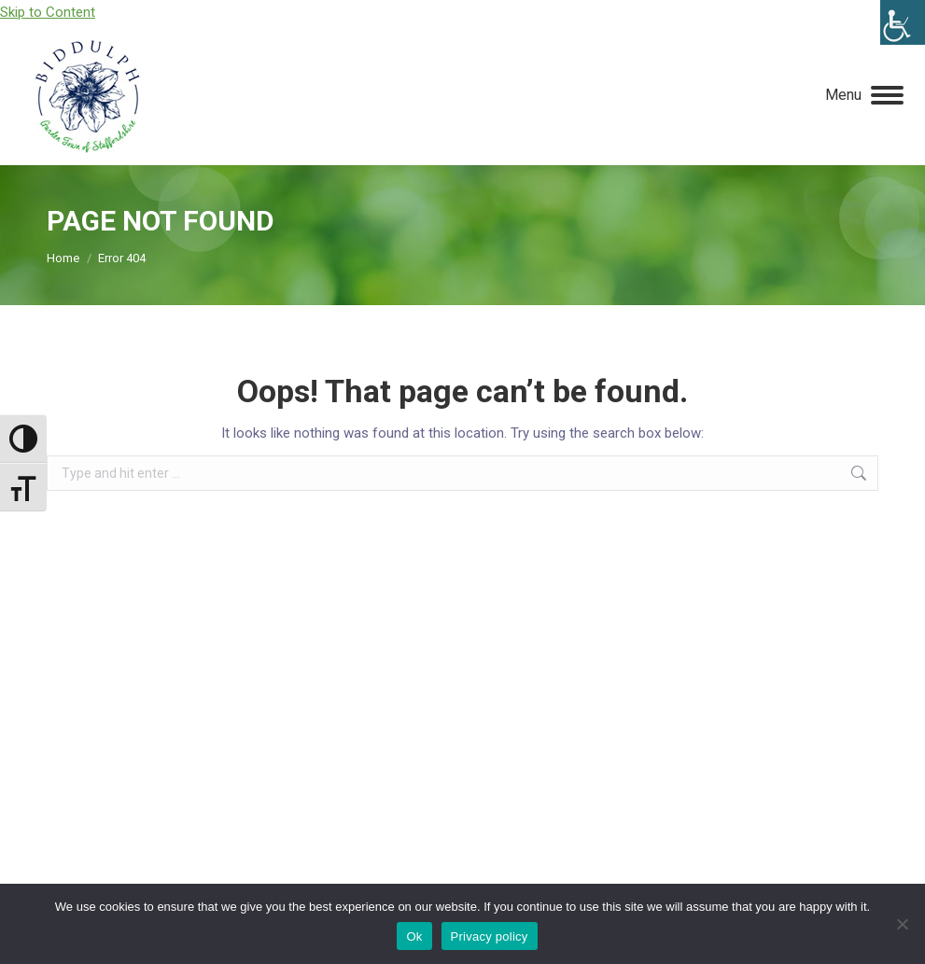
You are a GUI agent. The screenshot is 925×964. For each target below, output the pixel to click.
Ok (414, 936)
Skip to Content (47, 12)
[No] (901, 924)
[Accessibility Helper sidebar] (902, 22)
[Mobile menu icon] (864, 95)
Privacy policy (489, 936)
